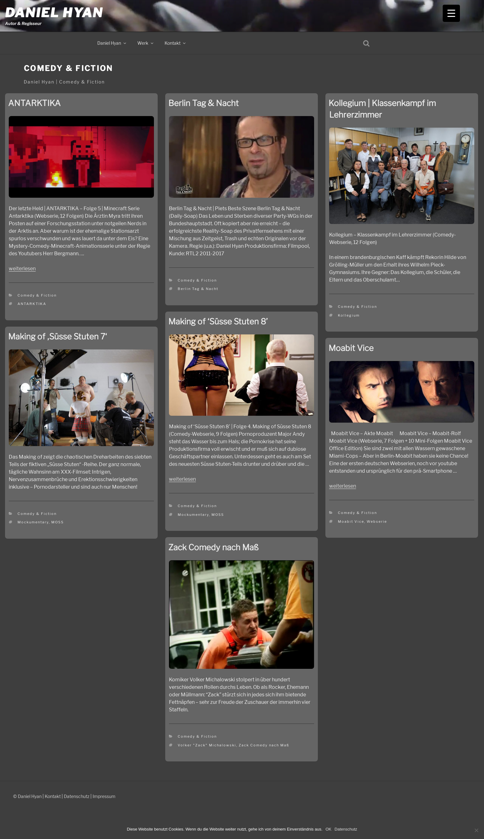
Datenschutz (76, 796)
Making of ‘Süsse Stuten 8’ (218, 321)
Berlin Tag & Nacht (203, 103)
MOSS (217, 514)
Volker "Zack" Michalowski (207, 745)
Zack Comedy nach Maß (213, 547)
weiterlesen (22, 269)
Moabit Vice (351, 348)
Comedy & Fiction (37, 295)
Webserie (377, 521)
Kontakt (175, 43)
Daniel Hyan (54, 12)
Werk (145, 43)
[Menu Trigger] (451, 13)
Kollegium (349, 315)
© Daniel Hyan (27, 796)
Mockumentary (193, 514)
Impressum (104, 796)
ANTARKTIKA (34, 103)
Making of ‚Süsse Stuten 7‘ (57, 336)
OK (329, 829)
